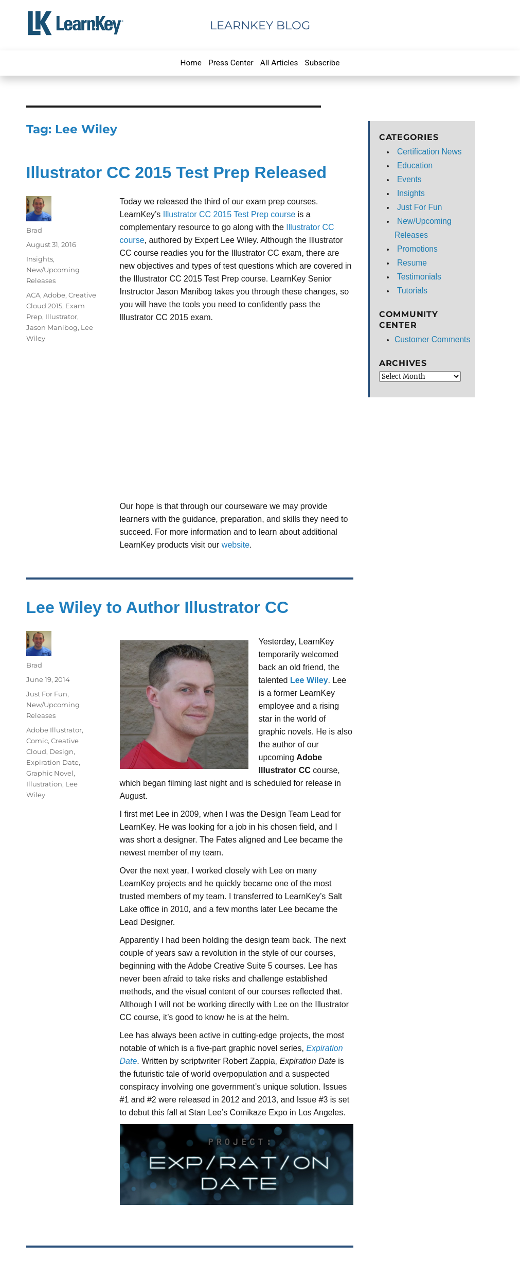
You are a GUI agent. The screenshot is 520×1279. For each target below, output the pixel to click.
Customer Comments (432, 339)
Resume (412, 262)
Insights (39, 259)
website (235, 544)
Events (409, 179)
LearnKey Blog (260, 25)
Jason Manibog (52, 327)
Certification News (429, 151)
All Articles (279, 62)
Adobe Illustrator (54, 730)
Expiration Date (52, 762)
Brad (34, 230)
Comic (37, 741)
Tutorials (412, 290)
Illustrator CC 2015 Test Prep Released (176, 172)
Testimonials (419, 276)
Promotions (417, 248)
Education (415, 165)
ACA (33, 295)
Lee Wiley (309, 680)
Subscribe (322, 62)
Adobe (54, 295)
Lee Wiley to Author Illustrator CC (157, 607)
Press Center (231, 62)
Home (191, 62)
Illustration (44, 784)
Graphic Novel (50, 773)
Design (61, 751)
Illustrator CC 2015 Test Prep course (229, 214)
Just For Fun (46, 694)
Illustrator (61, 316)
